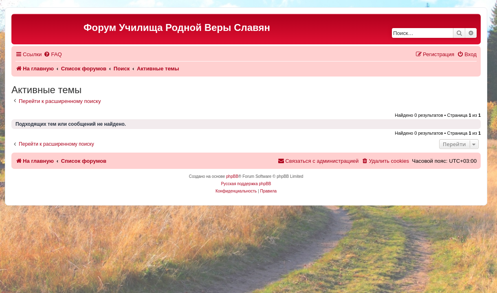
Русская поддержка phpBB (246, 183)
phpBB (232, 176)
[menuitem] (53, 54)
